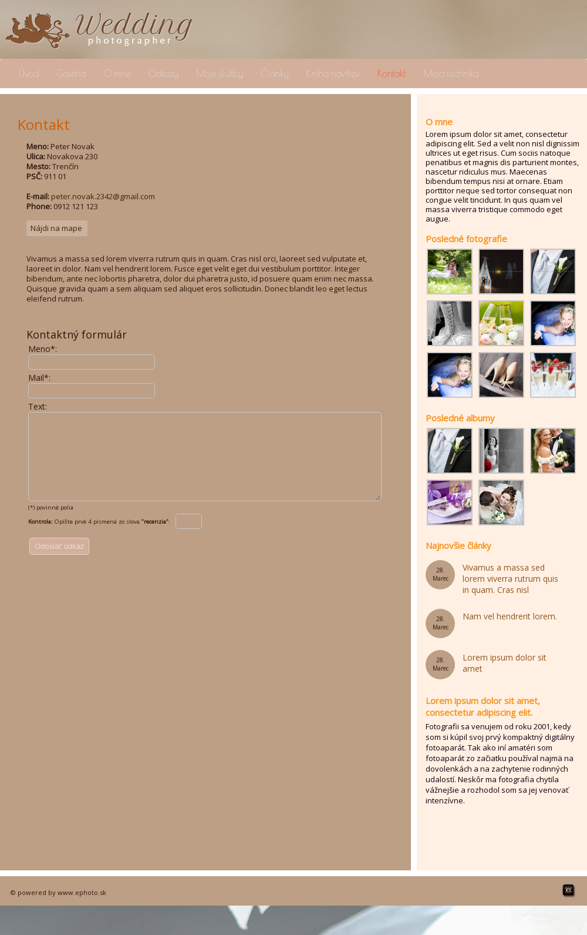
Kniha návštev (333, 73)
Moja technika (450, 73)
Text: (37, 406)
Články (274, 73)
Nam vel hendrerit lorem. (510, 616)
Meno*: (42, 348)
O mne (116, 73)
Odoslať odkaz (59, 563)
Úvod (29, 73)
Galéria (71, 73)
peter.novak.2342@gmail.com (103, 196)
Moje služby (219, 73)
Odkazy (163, 73)
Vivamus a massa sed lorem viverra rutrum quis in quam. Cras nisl (510, 578)
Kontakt (391, 73)
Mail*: (39, 377)
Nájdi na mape (56, 228)
